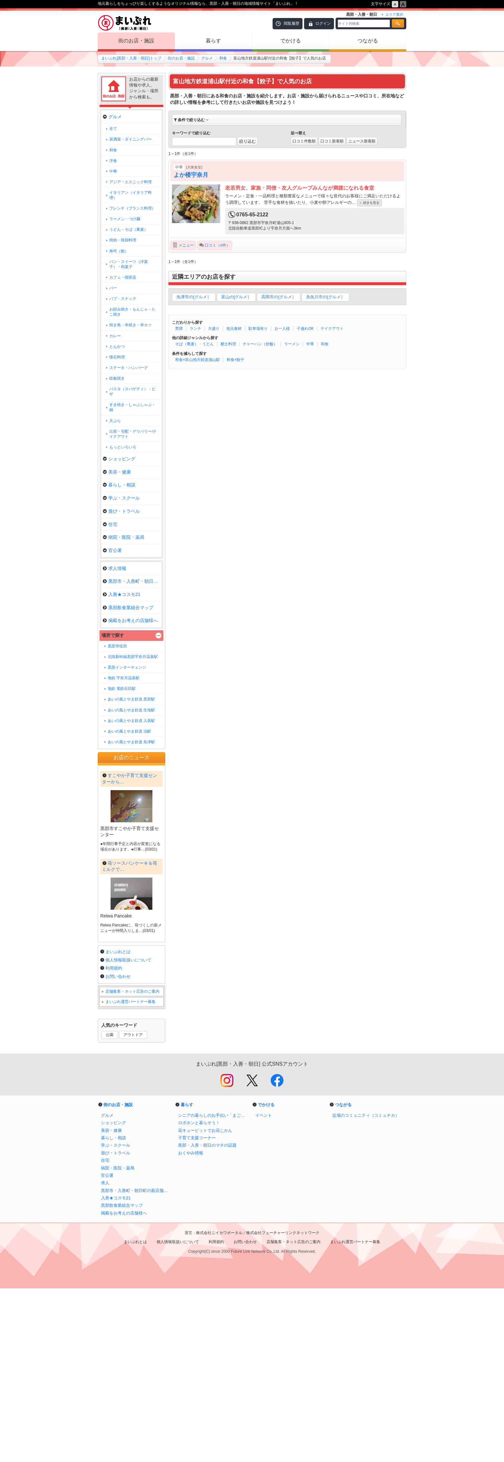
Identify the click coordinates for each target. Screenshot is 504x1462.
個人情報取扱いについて (128, 1133)
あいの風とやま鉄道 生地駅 (131, 710)
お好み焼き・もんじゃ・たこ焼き (132, 311)
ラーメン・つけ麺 (124, 219)
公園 (109, 1208)
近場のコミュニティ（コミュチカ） (365, 1288)
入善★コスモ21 (121, 594)
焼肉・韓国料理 (122, 240)
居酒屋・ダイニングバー (130, 139)
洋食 (113, 161)
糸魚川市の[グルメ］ (325, 296)
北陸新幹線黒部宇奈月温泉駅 (133, 657)
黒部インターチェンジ (127, 667)
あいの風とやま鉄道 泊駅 (129, 731)
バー (113, 288)
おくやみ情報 (190, 1326)
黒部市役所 (117, 646)
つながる (367, 40)
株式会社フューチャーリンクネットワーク (283, 1406)
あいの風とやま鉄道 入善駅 (131, 721)
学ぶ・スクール (121, 498)
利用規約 (113, 1141)
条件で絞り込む (191, 120)
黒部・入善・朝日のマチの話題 (207, 1318)
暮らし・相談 (119, 484)
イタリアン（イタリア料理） (130, 195)
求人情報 (114, 568)
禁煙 (179, 328)
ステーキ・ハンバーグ (128, 368)
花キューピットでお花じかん (205, 1304)
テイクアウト (332, 328)
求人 (105, 1356)
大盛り (214, 328)
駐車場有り (258, 328)
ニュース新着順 (361, 141)
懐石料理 (117, 357)
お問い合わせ (117, 1150)
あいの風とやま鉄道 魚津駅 (131, 742)
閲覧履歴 (291, 23)
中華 (310, 344)
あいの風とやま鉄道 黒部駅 (131, 699)
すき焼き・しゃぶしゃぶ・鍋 (132, 407)
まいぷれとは (117, 1125)
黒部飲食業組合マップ (128, 607)
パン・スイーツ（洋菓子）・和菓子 (128, 264)
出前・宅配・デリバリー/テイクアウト (133, 433)
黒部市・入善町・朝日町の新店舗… (132, 581)
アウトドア (133, 1208)
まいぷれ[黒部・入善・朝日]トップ (131, 58)
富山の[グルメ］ (236, 296)
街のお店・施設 (136, 40)
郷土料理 (228, 344)
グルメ (207, 58)
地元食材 (234, 328)
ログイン (323, 23)
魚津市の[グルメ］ (193, 296)
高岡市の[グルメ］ (278, 296)
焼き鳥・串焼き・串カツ (130, 325)
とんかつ (117, 346)
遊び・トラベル (121, 511)
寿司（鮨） (119, 251)
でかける (290, 40)
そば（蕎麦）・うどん (194, 344)
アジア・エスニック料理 (130, 182)
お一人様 (282, 328)
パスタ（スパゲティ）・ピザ (132, 391)
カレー (115, 336)
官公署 (112, 550)
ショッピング (119, 458)
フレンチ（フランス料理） (132, 208)
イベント (263, 1288)
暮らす (213, 40)
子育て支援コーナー (197, 1311)
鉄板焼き (117, 378)
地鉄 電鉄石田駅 (122, 688)
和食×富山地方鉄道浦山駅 (197, 359)
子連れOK (305, 328)
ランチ (195, 328)
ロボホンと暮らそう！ (199, 1296)
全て (113, 129)
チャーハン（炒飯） (260, 344)
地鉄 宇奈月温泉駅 (124, 678)
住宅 (110, 524)
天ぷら (115, 421)
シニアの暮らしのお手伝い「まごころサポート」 (213, 1288)
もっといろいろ (122, 447)
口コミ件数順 (304, 141)
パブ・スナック (122, 299)
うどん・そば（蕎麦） (128, 229)
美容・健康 (117, 471)
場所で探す (113, 635)
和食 (223, 58)
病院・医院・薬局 (123, 537)
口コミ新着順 (332, 141)
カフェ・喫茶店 (122, 277)
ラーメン (292, 344)
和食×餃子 (235, 359)
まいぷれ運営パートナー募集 (130, 1175)
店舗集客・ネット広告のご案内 (132, 1165)
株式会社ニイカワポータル (219, 1406)
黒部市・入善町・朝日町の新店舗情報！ (136, 1364)
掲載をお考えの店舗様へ (130, 620)
